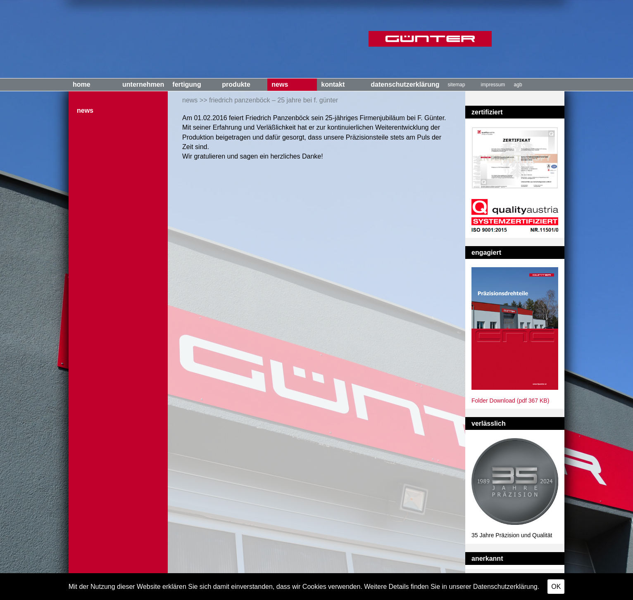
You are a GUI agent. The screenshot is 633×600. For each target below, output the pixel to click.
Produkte (236, 84)
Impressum (493, 85)
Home (81, 84)
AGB (518, 85)
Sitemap (456, 85)
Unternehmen (143, 84)
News (279, 84)
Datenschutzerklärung (405, 84)
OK (556, 586)
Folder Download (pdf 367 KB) (510, 400)
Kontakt (333, 84)
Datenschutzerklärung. (506, 586)
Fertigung (186, 84)
